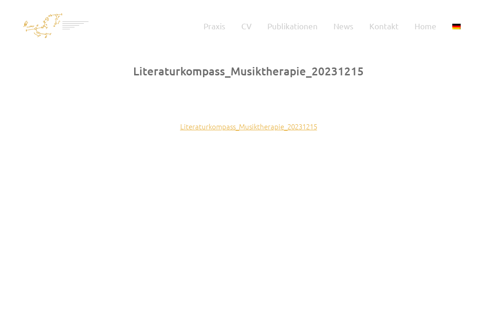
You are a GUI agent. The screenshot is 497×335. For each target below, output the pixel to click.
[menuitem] (456, 25)
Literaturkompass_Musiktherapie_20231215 (248, 126)
